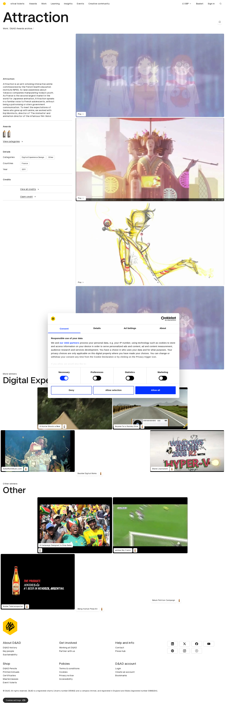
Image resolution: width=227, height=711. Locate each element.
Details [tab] (97, 328)
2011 (24, 169)
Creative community (98, 3)
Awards (33, 3)
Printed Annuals (11, 672)
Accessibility (66, 679)
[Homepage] (4, 3)
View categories (13, 141)
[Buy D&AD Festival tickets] (17, 3)
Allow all (155, 390)
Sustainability (10, 654)
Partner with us (67, 651)
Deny (71, 390)
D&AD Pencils (10, 668)
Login (118, 668)
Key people (8, 651)
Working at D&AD (68, 647)
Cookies (63, 672)
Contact (119, 647)
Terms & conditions (69, 668)
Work (43, 3)
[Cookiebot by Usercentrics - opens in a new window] (163, 318)
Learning (55, 3)
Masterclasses (10, 679)
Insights (68, 3)
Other (50, 157)
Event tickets (10, 682)
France (25, 163)
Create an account (125, 672)
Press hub (120, 651)
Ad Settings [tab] (130, 328)
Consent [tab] (64, 329)
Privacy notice (66, 675)
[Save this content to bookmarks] (219, 22)
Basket (199, 3)
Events (80, 3)
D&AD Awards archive (21, 28)
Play (81, 114)
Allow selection (113, 390)
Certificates (9, 675)
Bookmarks (121, 675)
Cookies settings (15, 700)
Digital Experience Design (33, 157)
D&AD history (10, 647)
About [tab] (163, 328)
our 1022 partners (69, 343)
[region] (150, 159)
